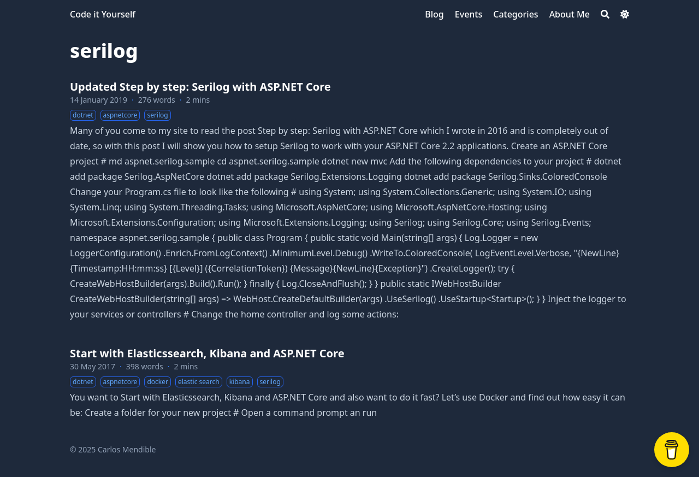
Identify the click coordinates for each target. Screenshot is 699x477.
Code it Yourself (102, 14)
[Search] (605, 14)
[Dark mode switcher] (624, 14)
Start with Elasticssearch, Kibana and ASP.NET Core (207, 353)
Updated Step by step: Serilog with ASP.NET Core (200, 86)
